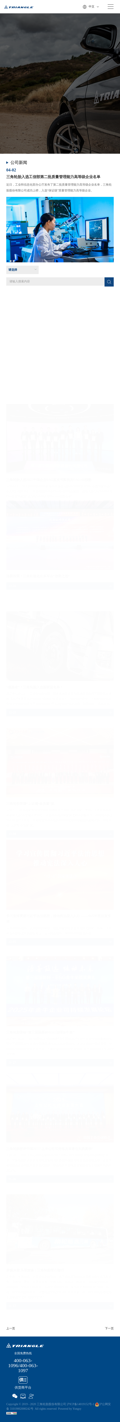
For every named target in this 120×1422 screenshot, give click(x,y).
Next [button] (112, 215)
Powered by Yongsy (70, 1408)
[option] (60, 215)
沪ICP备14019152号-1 (80, 1404)
